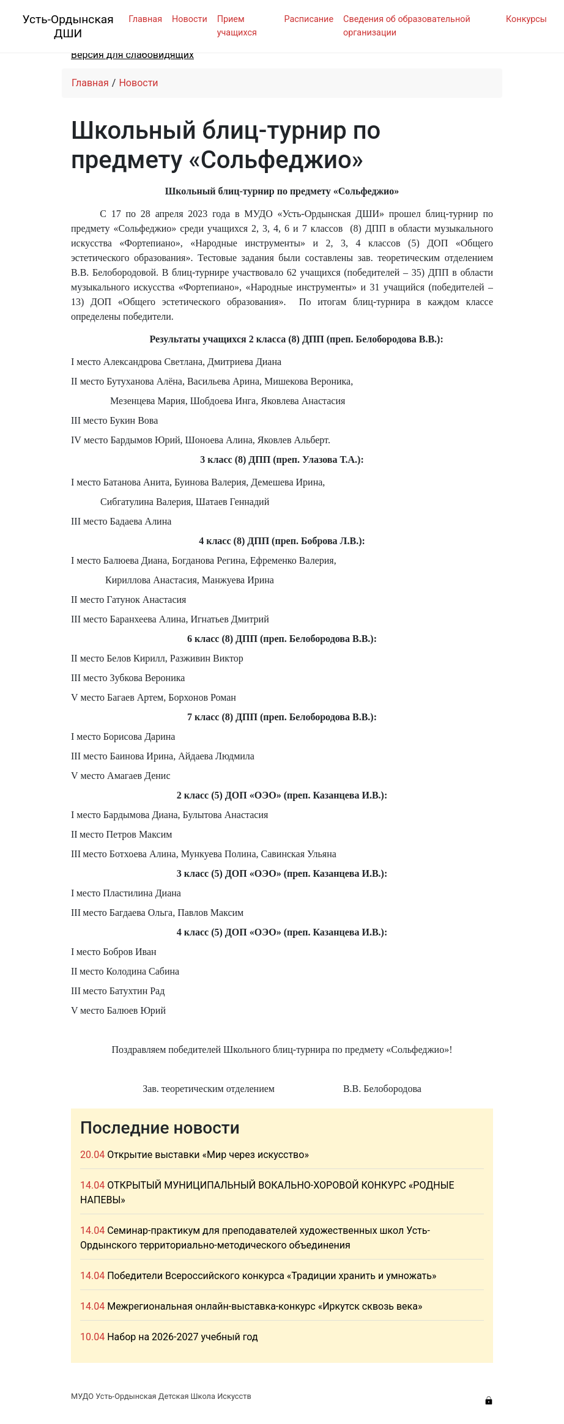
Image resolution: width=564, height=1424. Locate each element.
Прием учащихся (237, 26)
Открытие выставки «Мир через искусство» (208, 1154)
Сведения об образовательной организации (406, 26)
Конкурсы (526, 19)
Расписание (308, 19)
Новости (189, 19)
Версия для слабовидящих (132, 55)
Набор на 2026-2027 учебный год (182, 1337)
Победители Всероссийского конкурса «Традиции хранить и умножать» (271, 1276)
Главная (145, 19)
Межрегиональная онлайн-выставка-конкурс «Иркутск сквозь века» (264, 1306)
